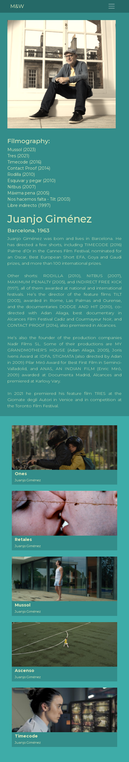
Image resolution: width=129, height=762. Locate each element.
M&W (17, 6)
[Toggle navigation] (112, 6)
